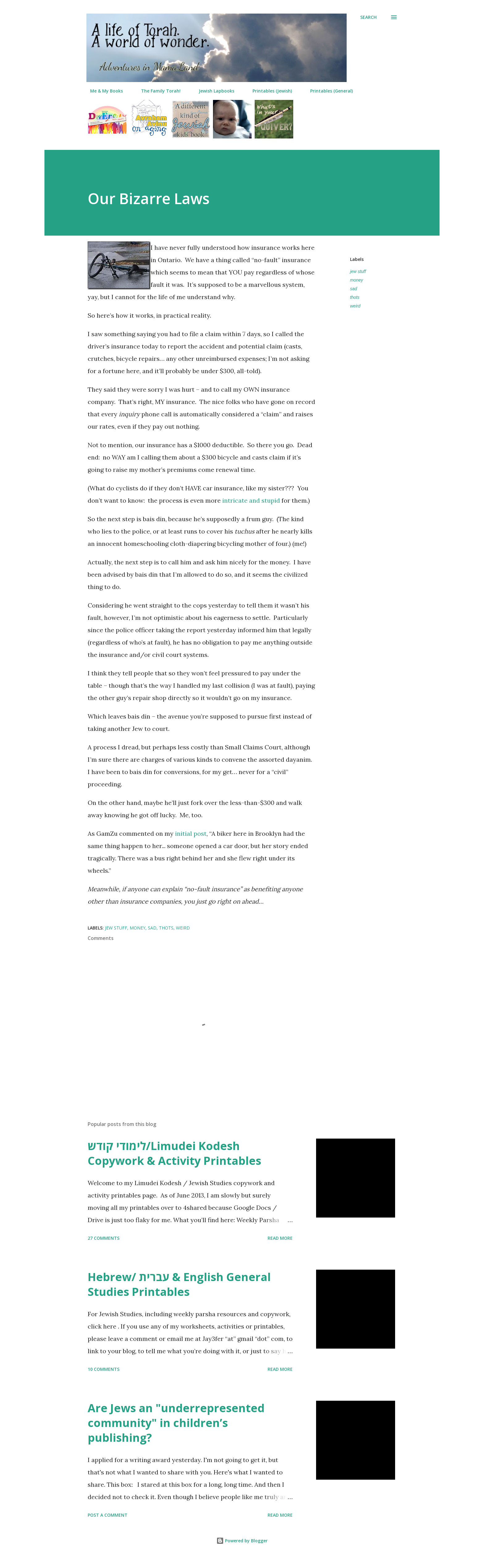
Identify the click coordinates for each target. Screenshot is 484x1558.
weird (355, 305)
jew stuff (358, 271)
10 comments (103, 1369)
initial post (191, 833)
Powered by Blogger (242, 1541)
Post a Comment (107, 1515)
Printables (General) (328, 91)
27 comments (103, 1238)
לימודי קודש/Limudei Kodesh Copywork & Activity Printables (174, 1153)
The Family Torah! (157, 91)
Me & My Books (102, 91)
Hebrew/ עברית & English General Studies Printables (179, 1284)
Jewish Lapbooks (213, 91)
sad (353, 288)
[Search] (368, 17)
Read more (280, 1238)
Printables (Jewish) (268, 91)
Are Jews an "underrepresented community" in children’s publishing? (176, 1422)
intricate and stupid (251, 500)
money (356, 280)
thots (354, 297)
